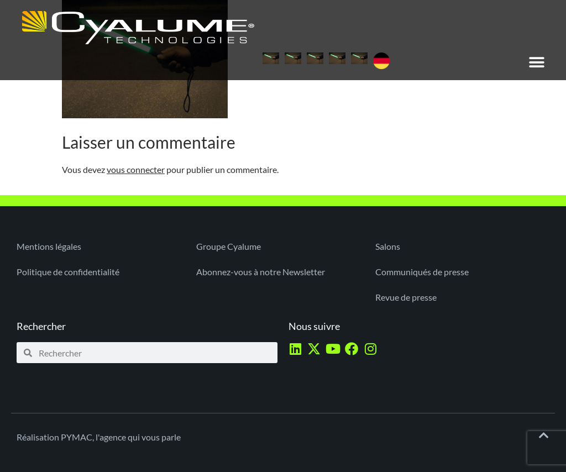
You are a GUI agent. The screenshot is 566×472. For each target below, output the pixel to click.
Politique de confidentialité (68, 271)
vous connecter (136, 169)
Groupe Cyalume (228, 246)
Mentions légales (49, 246)
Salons (387, 246)
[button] (537, 62)
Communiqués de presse (422, 271)
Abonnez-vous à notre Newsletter (260, 271)
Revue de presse (406, 297)
